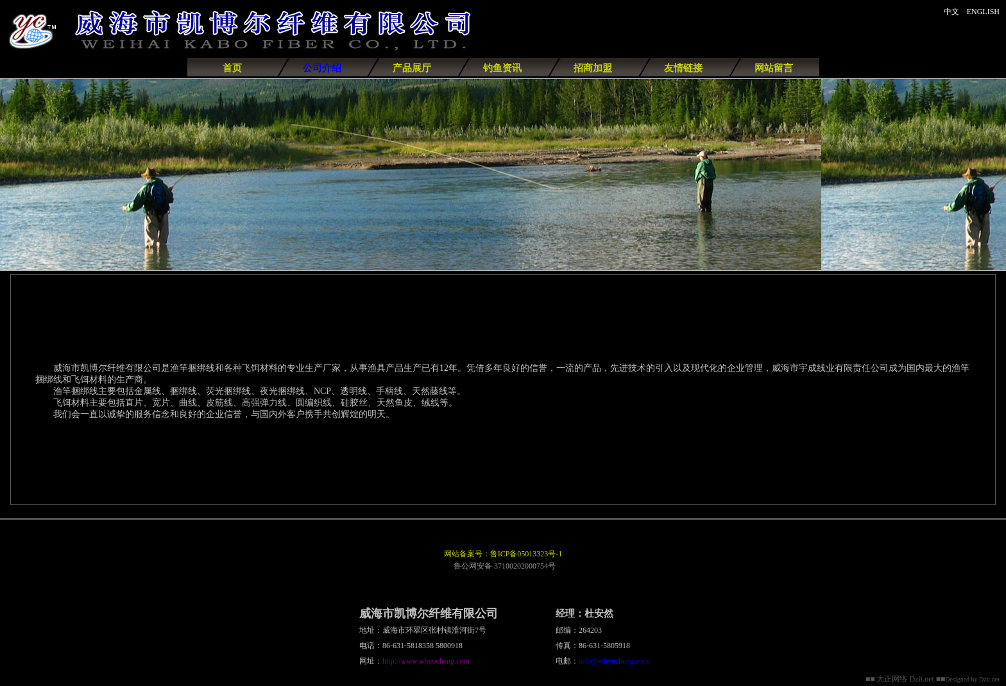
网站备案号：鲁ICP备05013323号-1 (503, 553)
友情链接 (683, 68)
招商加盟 (593, 68)
